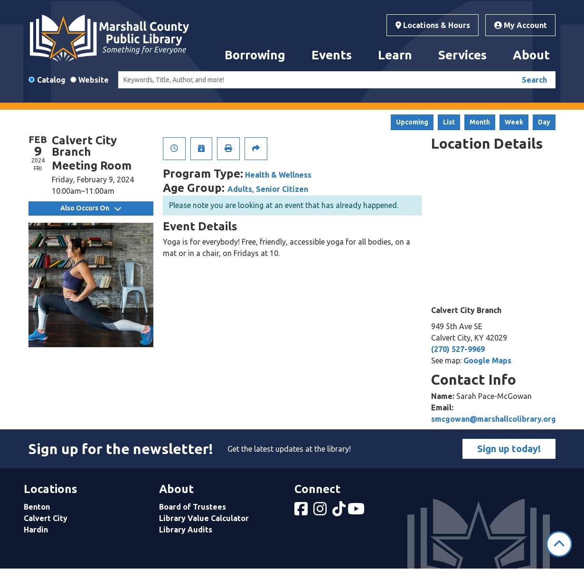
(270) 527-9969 (458, 349)
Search (534, 80)
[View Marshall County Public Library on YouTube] (357, 511)
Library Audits (185, 529)
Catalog (51, 80)
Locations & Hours (433, 25)
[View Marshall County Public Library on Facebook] (302, 511)
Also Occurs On (90, 208)
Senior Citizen (282, 189)
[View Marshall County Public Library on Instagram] (321, 511)
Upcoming (412, 122)
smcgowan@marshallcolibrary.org (493, 419)
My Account (520, 25)
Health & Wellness (278, 175)
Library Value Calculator (204, 518)
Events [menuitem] (331, 55)
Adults (239, 189)
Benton (37, 507)
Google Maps (487, 360)
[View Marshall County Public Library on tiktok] (340, 511)
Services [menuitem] (462, 55)
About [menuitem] (531, 55)
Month (480, 122)
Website (93, 80)
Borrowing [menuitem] (255, 55)
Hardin (36, 529)
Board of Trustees (192, 507)
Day (544, 122)
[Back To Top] (559, 544)
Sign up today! (509, 448)
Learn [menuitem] (395, 55)
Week (514, 122)
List (449, 122)
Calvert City (45, 518)
